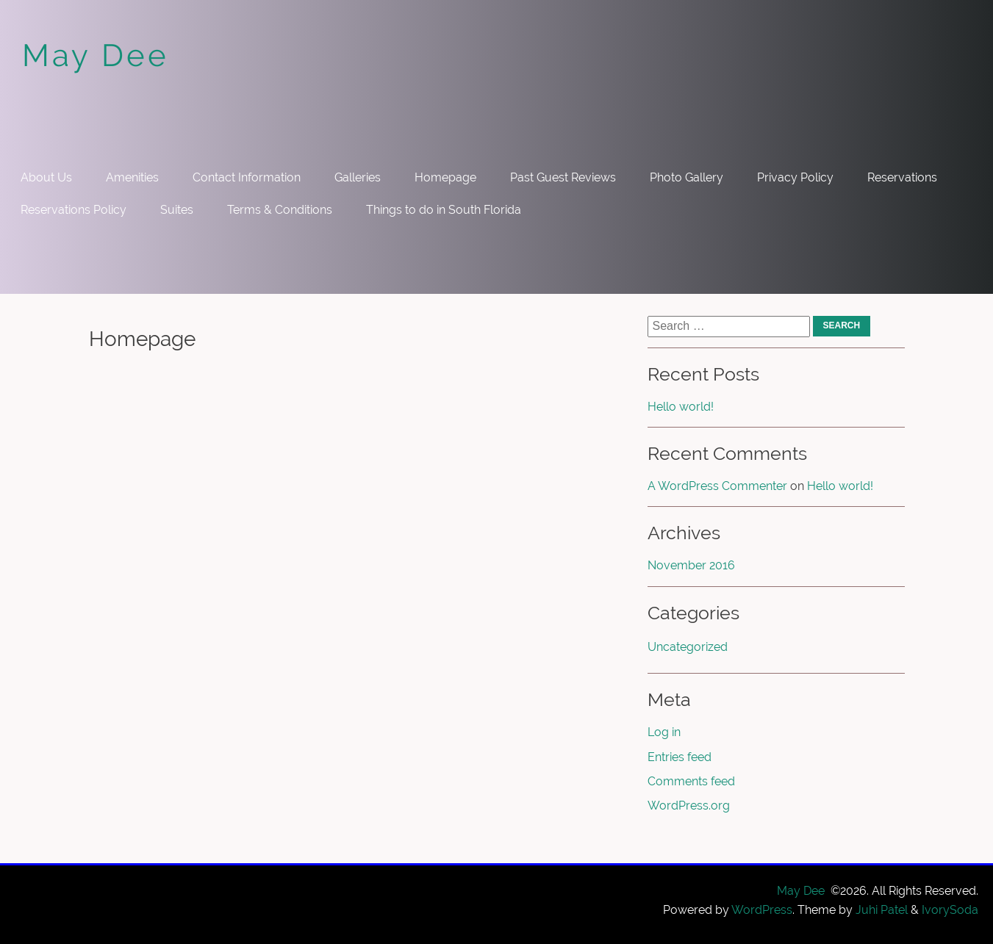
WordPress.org (689, 806)
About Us (46, 177)
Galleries (357, 177)
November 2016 (691, 565)
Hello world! (681, 407)
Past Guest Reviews (563, 177)
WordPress (761, 910)
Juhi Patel (882, 910)
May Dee (95, 55)
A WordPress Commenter (717, 486)
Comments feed (691, 781)
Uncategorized (688, 647)
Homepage (445, 177)
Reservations (902, 177)
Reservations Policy (73, 210)
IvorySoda (950, 910)
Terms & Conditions (279, 210)
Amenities (132, 177)
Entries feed (679, 757)
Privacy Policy (795, 177)
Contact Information (247, 177)
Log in (664, 732)
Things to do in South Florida (443, 210)
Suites (176, 210)
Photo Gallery (686, 177)
